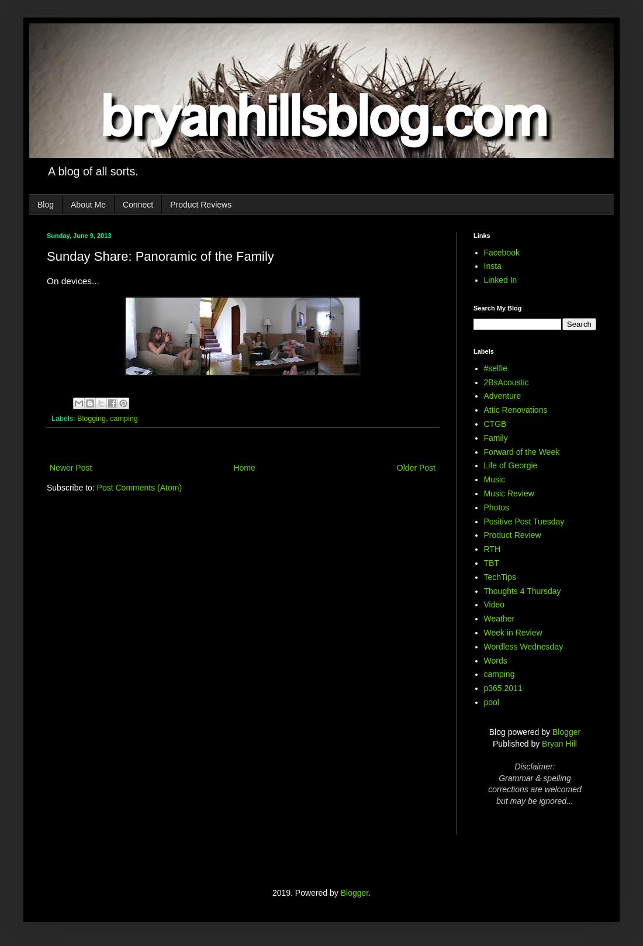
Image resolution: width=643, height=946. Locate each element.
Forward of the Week (522, 452)
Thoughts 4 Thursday (522, 591)
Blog (45, 204)
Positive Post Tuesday (524, 521)
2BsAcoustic (506, 382)
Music (495, 479)
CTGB (495, 424)
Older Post (416, 467)
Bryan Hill (559, 743)
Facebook (502, 252)
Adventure (502, 396)
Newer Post (71, 467)
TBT (491, 563)
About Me (88, 204)
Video (494, 604)
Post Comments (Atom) (139, 487)
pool (491, 702)
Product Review (512, 535)
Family (496, 438)
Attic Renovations (516, 410)
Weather (499, 618)
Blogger (566, 732)
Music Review (509, 493)
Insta (493, 266)
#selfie (495, 368)
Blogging (91, 419)
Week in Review (513, 632)
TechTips (500, 577)
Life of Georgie (511, 465)
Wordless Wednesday (524, 646)
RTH (492, 549)
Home (244, 467)
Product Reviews (200, 204)
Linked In (500, 280)
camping (124, 419)
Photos (497, 507)
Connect (138, 204)
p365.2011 (503, 688)
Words (495, 660)
